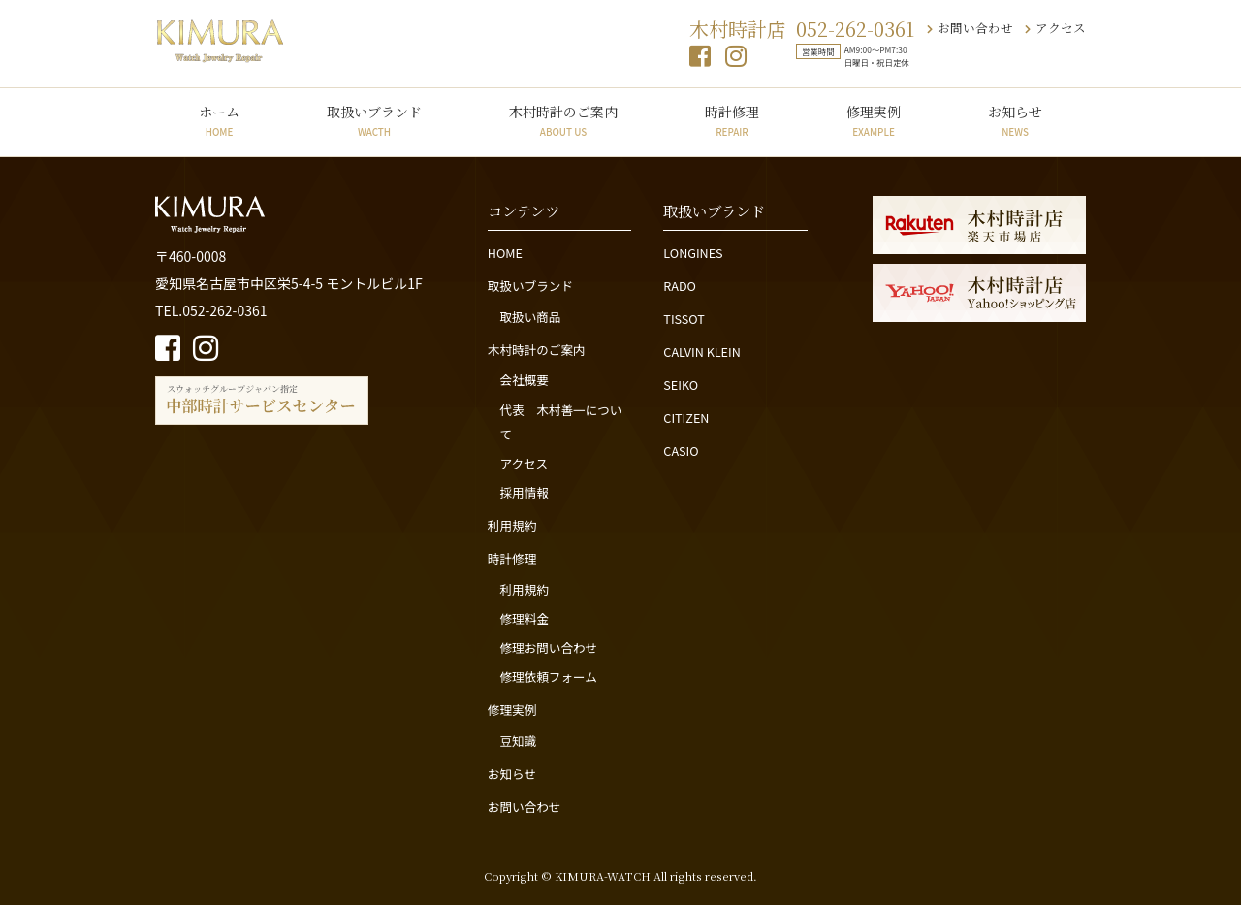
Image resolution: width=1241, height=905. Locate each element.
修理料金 (523, 618)
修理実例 (873, 120)
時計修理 (732, 120)
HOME (505, 252)
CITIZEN (686, 417)
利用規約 (512, 525)
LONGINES (692, 252)
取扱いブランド (374, 120)
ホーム (219, 120)
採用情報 (523, 492)
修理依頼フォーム (547, 676)
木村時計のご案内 (563, 120)
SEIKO (680, 384)
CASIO (680, 450)
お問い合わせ (970, 27)
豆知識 (517, 740)
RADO (679, 285)
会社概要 (523, 380)
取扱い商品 (529, 316)
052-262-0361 (855, 29)
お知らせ (1015, 120)
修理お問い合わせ (548, 647)
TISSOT (684, 318)
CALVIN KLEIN (701, 351)
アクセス (1055, 27)
